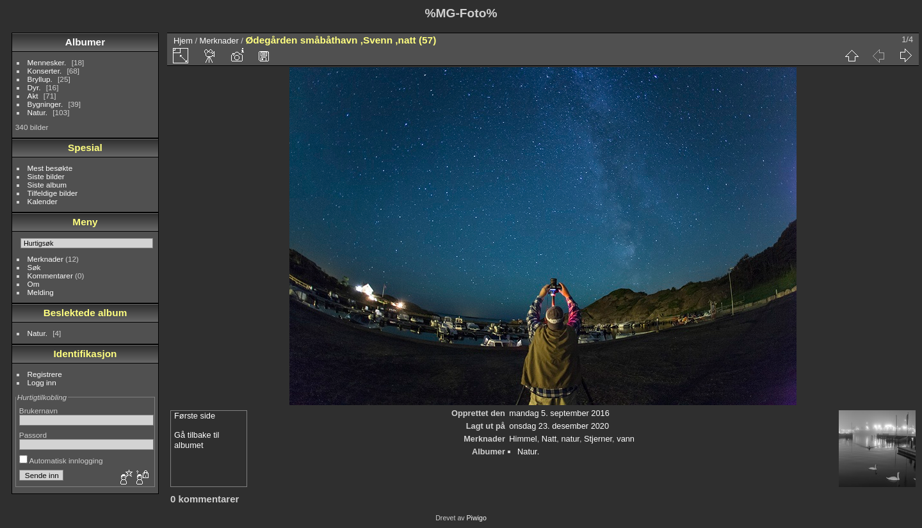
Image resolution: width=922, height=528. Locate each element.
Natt (549, 439)
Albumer (85, 41)
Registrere (45, 374)
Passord (33, 435)
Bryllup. (40, 79)
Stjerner (598, 439)
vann (626, 439)
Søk (34, 267)
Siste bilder (46, 176)
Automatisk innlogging (61, 460)
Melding (41, 292)
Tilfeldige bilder (53, 193)
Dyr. (34, 87)
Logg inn (42, 382)
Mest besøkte (50, 168)
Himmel (523, 439)
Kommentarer (50, 275)
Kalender (43, 201)
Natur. (37, 112)
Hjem (183, 40)
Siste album (47, 184)
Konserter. (45, 71)
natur (570, 439)
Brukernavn (38, 410)
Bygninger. (45, 104)
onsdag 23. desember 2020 (559, 426)
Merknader (45, 259)
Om (34, 284)
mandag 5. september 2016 (559, 413)
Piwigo (477, 518)
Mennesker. (47, 62)
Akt (33, 96)
